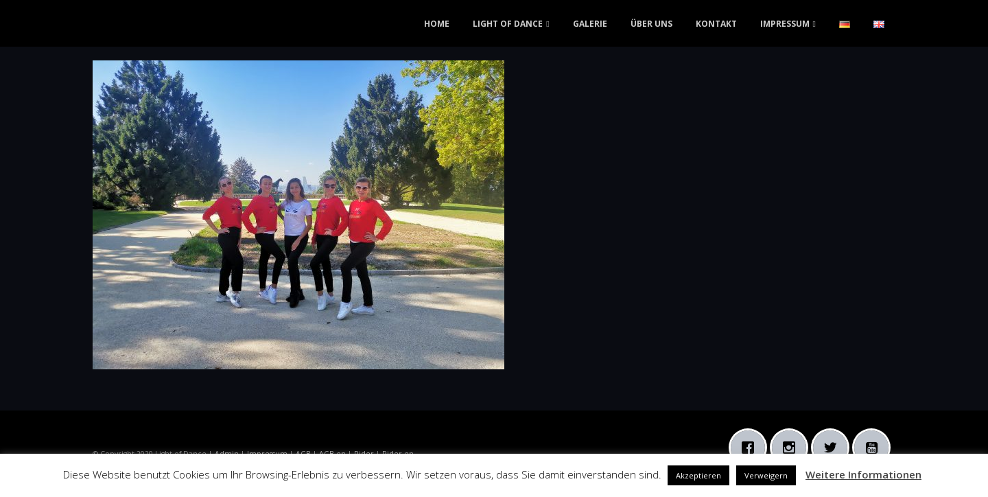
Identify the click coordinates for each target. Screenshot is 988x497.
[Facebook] (751, 447)
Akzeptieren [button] (698, 475)
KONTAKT (716, 24)
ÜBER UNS (651, 24)
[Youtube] (874, 447)
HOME (436, 24)
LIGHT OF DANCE (508, 24)
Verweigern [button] (766, 475)
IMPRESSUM (785, 24)
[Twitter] (833, 447)
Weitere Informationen (863, 474)
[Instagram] (792, 447)
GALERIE (590, 24)
